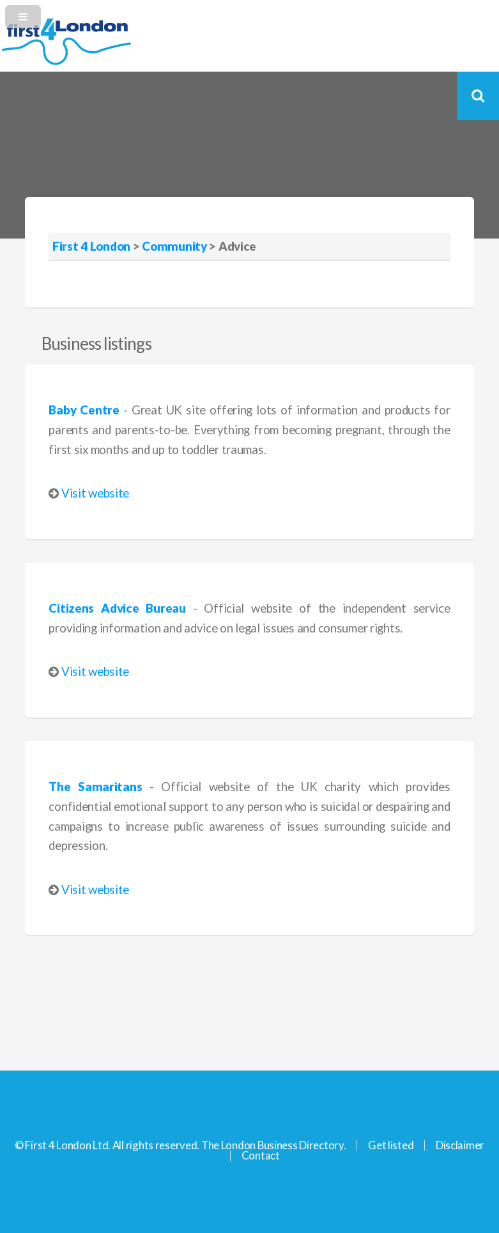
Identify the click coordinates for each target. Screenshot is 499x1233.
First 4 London (91, 246)
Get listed (390, 1145)
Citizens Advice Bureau (117, 608)
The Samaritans (95, 787)
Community (174, 246)
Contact (261, 1155)
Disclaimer (460, 1145)
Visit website (95, 493)
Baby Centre (84, 410)
